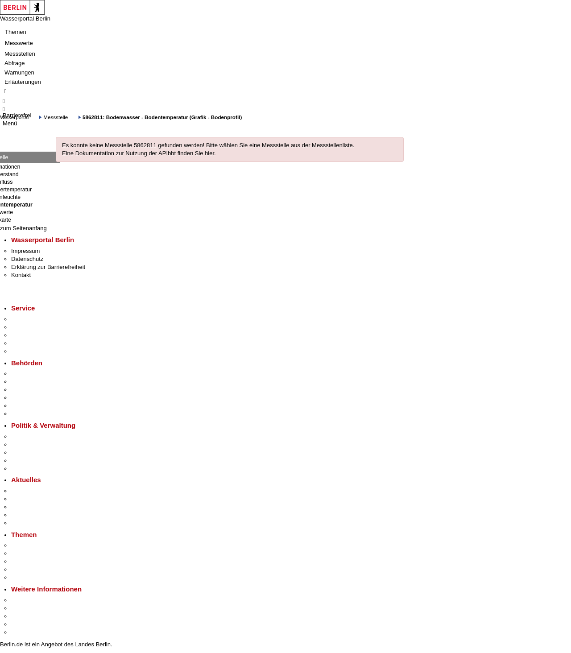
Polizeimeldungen (34, 499)
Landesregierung (33, 436)
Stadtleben (25, 624)
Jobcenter (24, 405)
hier (209, 153)
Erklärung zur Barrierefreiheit (48, 267)
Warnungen (19, 72)
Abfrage (14, 63)
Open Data (25, 460)
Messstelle (55, 117)
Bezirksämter (28, 389)
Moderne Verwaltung (37, 561)
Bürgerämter (27, 397)
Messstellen (19, 53)
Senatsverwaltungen (37, 381)
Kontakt (21, 275)
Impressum (25, 251)
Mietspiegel (26, 569)
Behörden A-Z (29, 373)
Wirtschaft (24, 616)
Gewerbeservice (32, 351)
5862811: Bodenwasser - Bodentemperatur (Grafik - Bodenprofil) (162, 117)
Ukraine (21, 515)
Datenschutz (27, 259)
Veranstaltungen (32, 507)
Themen (15, 32)
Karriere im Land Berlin (40, 444)
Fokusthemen (28, 545)
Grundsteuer (27, 577)
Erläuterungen (22, 82)
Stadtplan (23, 632)
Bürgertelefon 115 (34, 335)
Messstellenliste (332, 145)
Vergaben (23, 468)
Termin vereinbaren (36, 327)
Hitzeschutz (26, 523)
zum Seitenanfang (23, 228)
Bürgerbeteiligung (34, 452)
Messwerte (19, 43)
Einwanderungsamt (36, 413)
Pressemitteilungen (36, 491)
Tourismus (24, 608)
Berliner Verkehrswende (42, 553)
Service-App (27, 319)
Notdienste (25, 343)
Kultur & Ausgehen (35, 600)
